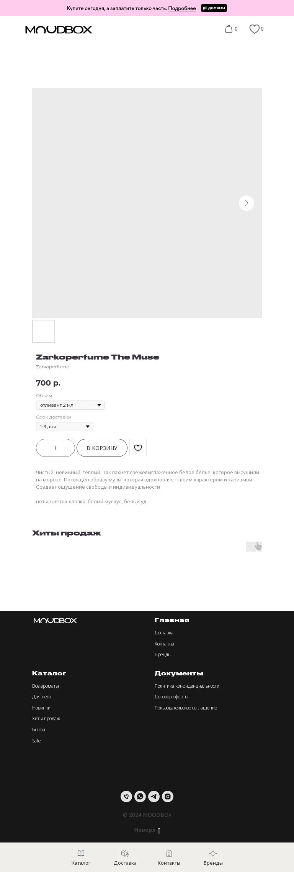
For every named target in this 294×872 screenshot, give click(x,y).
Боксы (38, 729)
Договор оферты (171, 696)
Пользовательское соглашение (186, 707)
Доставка (164, 632)
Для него (41, 696)
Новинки (41, 707)
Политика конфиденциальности (187, 686)
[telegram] (154, 796)
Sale (36, 740)
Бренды (163, 654)
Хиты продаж (46, 718)
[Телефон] (126, 796)
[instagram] (167, 796)
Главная (172, 620)
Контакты (164, 643)
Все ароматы (45, 686)
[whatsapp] (140, 796)
